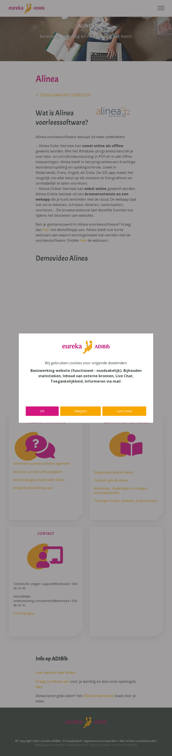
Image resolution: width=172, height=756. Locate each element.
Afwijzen (80, 411)
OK (42, 411)
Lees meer (124, 411)
